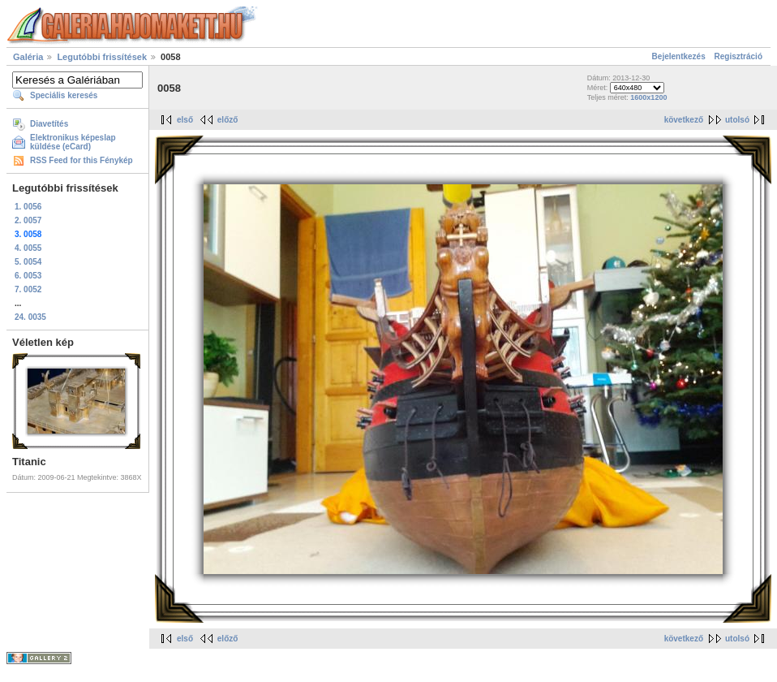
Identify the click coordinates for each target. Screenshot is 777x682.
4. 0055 (28, 248)
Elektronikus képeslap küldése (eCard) (73, 142)
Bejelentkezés (679, 56)
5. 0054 (28, 261)
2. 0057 (28, 220)
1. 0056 (28, 206)
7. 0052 (28, 289)
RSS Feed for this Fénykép (81, 160)
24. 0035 (30, 317)
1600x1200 (648, 97)
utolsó (737, 119)
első (185, 119)
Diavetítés (49, 123)
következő (683, 119)
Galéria (28, 57)
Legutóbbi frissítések (102, 57)
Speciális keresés (63, 95)
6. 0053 (28, 275)
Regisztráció (738, 56)
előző (227, 119)
